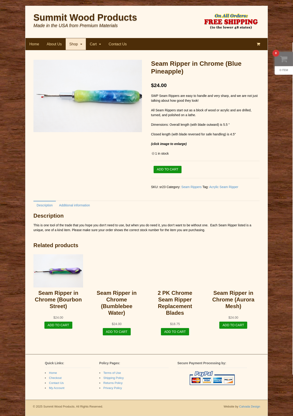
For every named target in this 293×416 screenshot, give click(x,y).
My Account (56, 388)
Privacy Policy (112, 388)
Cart (93, 44)
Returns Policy (113, 383)
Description (45, 205)
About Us (54, 44)
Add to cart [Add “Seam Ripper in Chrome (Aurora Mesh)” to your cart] (233, 325)
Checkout (55, 378)
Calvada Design (249, 406)
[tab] (44, 205)
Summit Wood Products (85, 17)
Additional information (74, 205)
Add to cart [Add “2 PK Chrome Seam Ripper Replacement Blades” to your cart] (175, 332)
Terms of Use (112, 373)
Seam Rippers (191, 187)
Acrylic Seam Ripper (223, 187)
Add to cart (167, 169)
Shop (73, 44)
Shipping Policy (113, 378)
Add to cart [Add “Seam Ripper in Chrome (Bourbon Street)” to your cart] (58, 325)
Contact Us (118, 44)
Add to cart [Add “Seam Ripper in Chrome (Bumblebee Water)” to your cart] (117, 332)
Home (34, 44)
